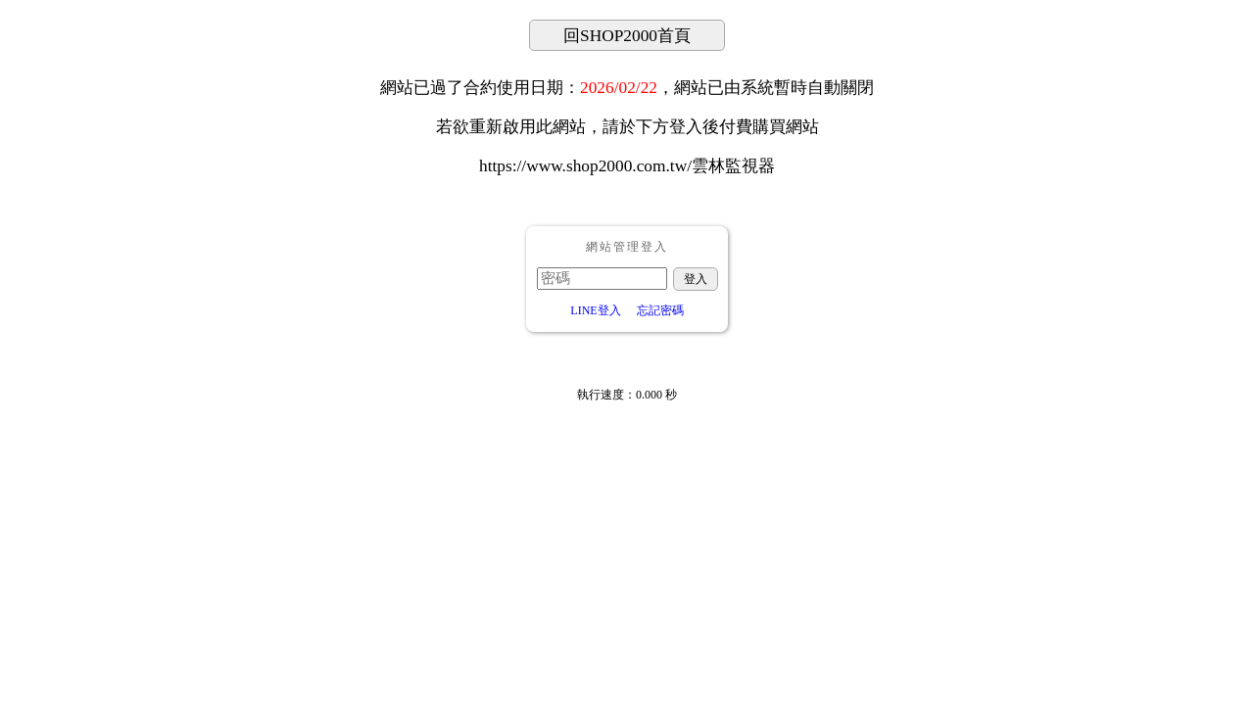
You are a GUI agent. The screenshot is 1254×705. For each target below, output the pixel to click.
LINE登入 (595, 310)
